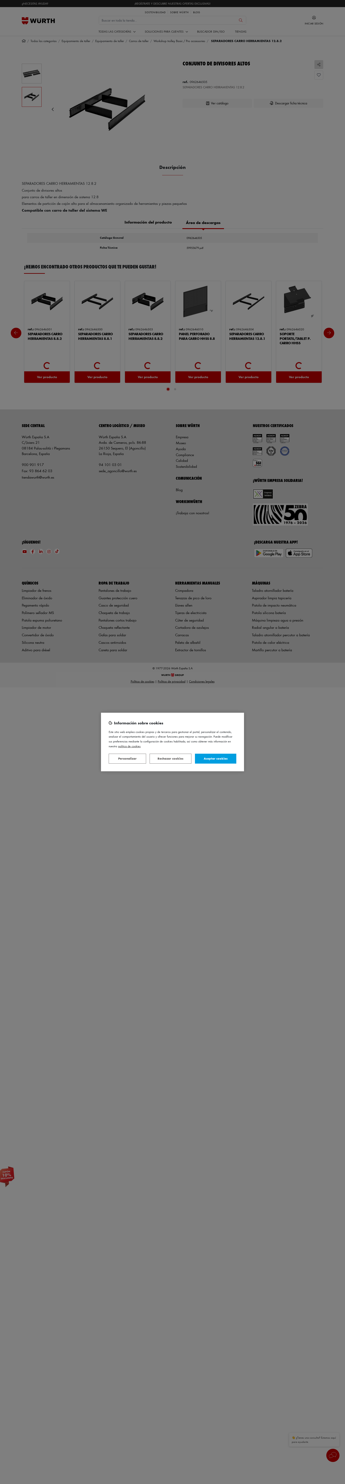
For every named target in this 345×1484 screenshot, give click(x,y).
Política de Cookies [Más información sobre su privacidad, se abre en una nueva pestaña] (129, 746)
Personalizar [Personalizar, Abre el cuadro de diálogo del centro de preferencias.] (127, 758)
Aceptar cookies (216, 758)
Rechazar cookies (170, 758)
